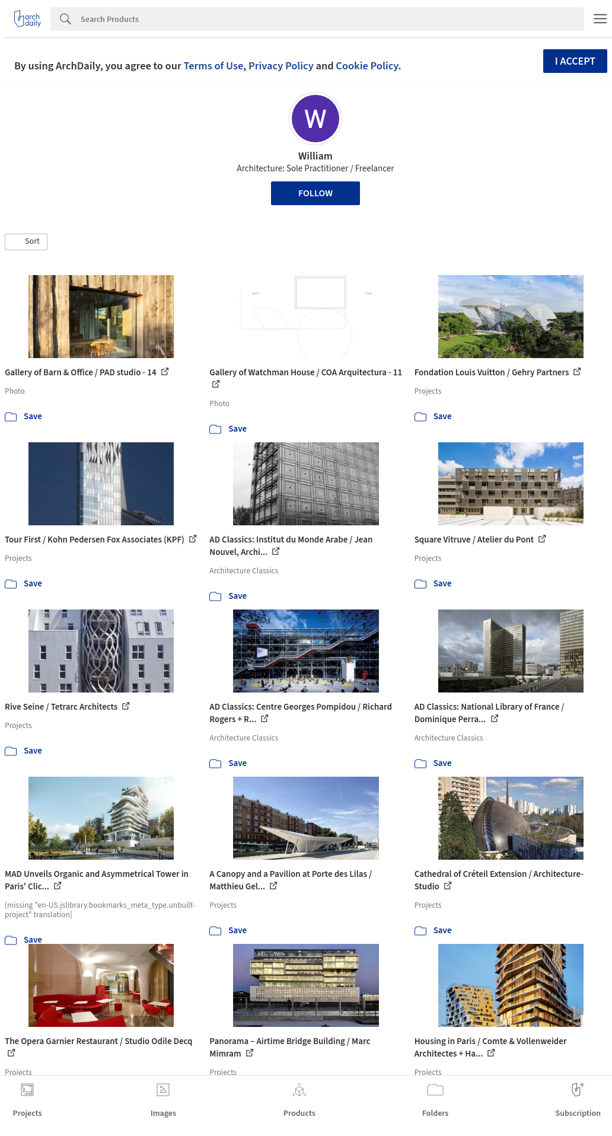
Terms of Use (213, 66)
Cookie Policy (367, 66)
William (315, 156)
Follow (315, 193)
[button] (26, 242)
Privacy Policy (281, 66)
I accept (575, 61)
